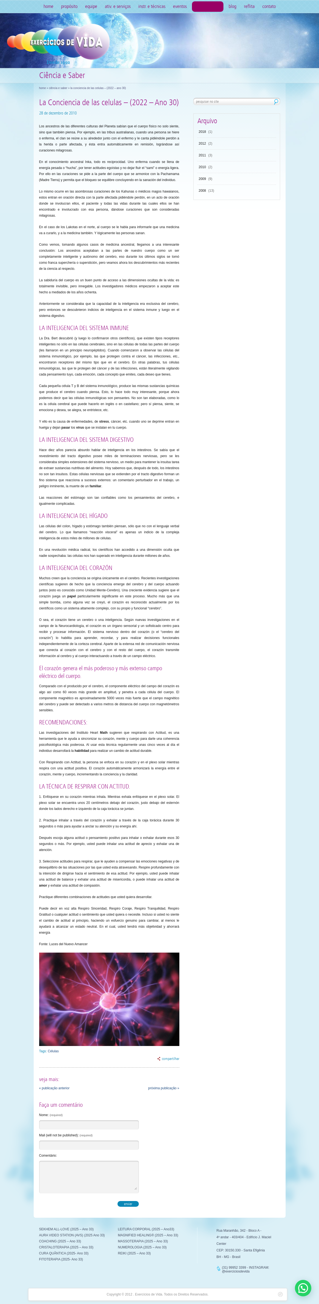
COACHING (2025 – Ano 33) (60, 1241)
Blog (232, 6)
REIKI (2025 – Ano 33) (134, 1253)
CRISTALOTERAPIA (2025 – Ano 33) (66, 1247)
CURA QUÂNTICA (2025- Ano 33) (64, 1253)
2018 (202, 132)
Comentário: (48, 1155)
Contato (269, 6)
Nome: (51, 1115)
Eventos (180, 6)
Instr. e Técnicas (151, 6)
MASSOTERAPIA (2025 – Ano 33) (143, 1241)
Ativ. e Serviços (118, 6)
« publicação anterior (54, 1088)
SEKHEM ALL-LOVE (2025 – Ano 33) (66, 1229)
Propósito (69, 6)
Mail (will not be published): (66, 1135)
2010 (202, 167)
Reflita (249, 6)
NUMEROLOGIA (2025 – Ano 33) (142, 1247)
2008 (202, 191)
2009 (202, 179)
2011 (202, 155)
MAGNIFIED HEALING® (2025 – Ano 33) (148, 1235)
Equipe (91, 6)
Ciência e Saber (207, 6)
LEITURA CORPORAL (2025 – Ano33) (146, 1229)
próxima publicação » (163, 1088)
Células (53, 1051)
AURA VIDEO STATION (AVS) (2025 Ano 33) (72, 1235)
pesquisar (276, 102)
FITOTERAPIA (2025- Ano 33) (61, 1259)
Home (48, 6)
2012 (202, 143)
